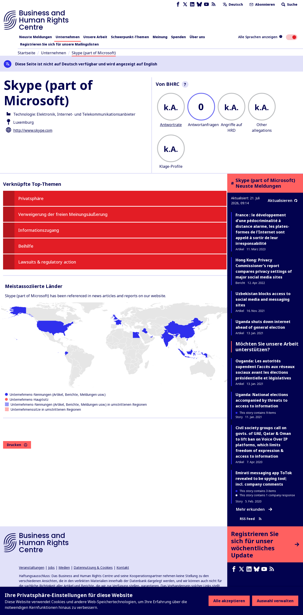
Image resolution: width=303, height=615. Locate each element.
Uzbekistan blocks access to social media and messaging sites (263, 299)
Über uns (197, 37)
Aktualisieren (282, 200)
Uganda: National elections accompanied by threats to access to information (262, 400)
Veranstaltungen (31, 567)
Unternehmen (68, 37)
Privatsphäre (31, 198)
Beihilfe (25, 246)
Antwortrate (171, 124)
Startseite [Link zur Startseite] (26, 52)
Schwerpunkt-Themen (130, 37)
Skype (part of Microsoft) (94, 52)
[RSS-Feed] (213, 4)
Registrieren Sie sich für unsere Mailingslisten (59, 44)
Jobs (51, 567)
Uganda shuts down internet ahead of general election (263, 324)
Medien (64, 567)
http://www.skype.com (32, 130)
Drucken (17, 444)
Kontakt (122, 567)
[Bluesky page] (199, 4)
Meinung (160, 37)
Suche (289, 4)
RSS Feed (251, 519)
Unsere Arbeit (95, 37)
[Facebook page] (178, 4)
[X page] (185, 4)
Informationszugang (38, 230)
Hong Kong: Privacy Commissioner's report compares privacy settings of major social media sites (264, 268)
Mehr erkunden (254, 509)
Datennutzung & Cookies (93, 567)
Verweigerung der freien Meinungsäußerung (62, 214)
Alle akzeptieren (229, 600)
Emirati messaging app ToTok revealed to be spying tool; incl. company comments (264, 478)
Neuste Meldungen (35, 37)
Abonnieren (262, 4)
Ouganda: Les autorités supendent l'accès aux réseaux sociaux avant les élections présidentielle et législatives (265, 369)
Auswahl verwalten (275, 600)
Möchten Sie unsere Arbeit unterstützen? (267, 347)
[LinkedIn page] (192, 4)
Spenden (178, 37)
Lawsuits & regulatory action (47, 262)
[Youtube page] (206, 4)
